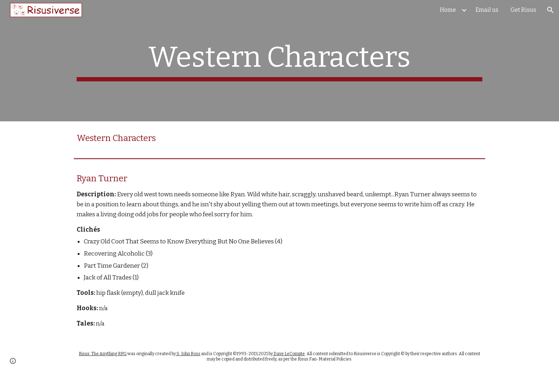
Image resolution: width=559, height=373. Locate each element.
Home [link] (448, 9)
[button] (550, 10)
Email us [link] (487, 9)
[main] (279, 60)
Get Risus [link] (523, 9)
